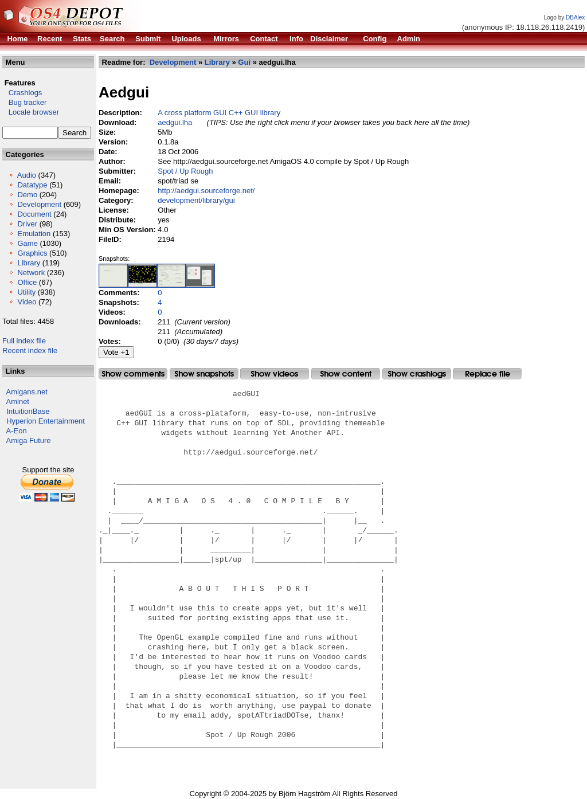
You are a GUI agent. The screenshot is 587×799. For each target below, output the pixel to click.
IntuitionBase (27, 411)
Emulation (33, 233)
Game (27, 243)
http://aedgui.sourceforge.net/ (206, 190)
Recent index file (29, 350)
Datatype (32, 185)
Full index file (24, 340)
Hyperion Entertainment (45, 421)
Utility (26, 292)
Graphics (32, 253)
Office (27, 282)
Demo (27, 194)
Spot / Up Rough (185, 171)
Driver (27, 224)
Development (39, 204)
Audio (26, 175)
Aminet (17, 401)
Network (31, 272)
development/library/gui (196, 200)
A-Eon (16, 430)
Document (34, 214)
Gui (244, 62)
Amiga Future (28, 440)
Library (28, 262)
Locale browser (30, 112)
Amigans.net (27, 391)
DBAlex (575, 17)
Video (26, 301)
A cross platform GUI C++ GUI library (219, 112)
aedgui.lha (175, 122)
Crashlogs (22, 92)
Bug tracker (24, 102)
